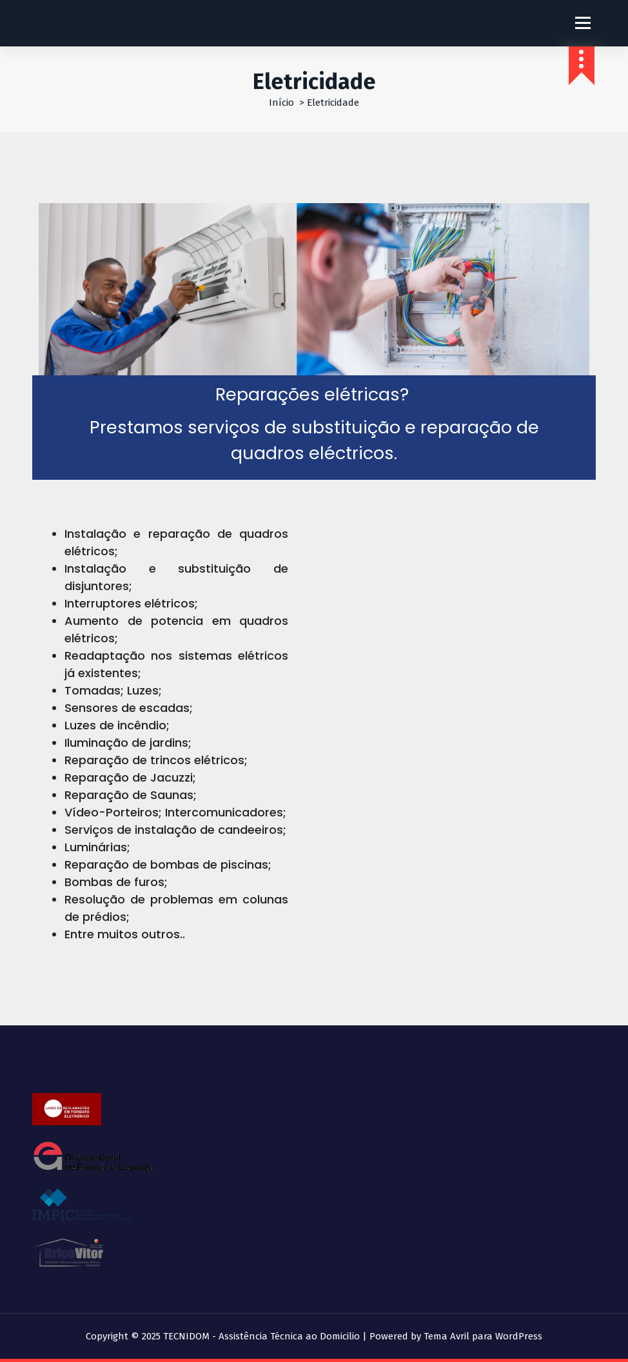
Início (281, 102)
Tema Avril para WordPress (483, 1336)
